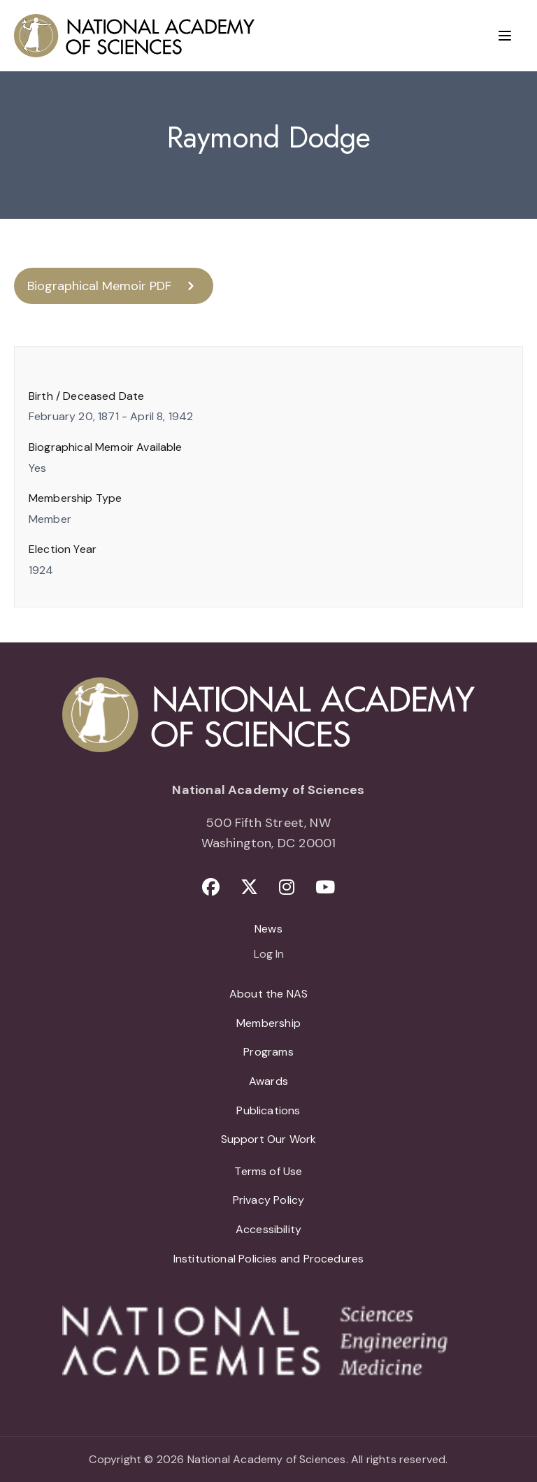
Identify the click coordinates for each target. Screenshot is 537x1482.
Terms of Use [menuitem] (268, 1171)
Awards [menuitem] (268, 1081)
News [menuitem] (268, 928)
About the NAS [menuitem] (268, 993)
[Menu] (505, 35)
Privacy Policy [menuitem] (269, 1200)
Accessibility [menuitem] (268, 1229)
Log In (269, 955)
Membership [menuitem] (268, 1023)
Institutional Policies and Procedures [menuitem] (268, 1258)
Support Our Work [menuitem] (269, 1139)
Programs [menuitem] (268, 1051)
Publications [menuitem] (268, 1110)
